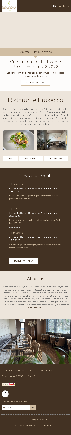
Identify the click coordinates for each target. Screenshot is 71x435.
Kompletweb (27, 425)
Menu (64, 6)
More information (35, 83)
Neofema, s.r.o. (50, 425)
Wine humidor (31, 158)
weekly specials (35, 307)
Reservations (56, 158)
